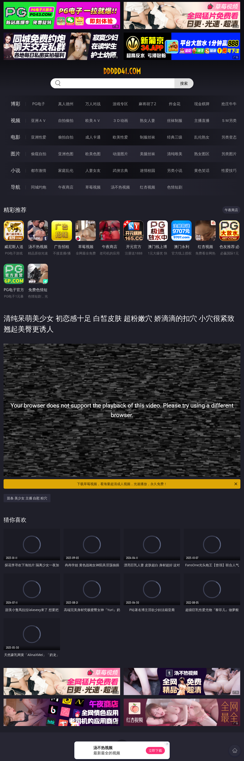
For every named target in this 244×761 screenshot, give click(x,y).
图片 (15, 153)
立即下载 (155, 750)
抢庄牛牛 (229, 103)
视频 (15, 120)
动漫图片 (120, 153)
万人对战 (93, 103)
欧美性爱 (120, 137)
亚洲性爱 (38, 137)
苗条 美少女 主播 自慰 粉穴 (27, 498)
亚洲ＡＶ (38, 120)
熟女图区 (201, 153)
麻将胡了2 (147, 103)
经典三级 (174, 137)
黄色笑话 (201, 170)
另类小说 (174, 170)
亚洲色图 (65, 153)
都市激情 (38, 170)
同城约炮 (38, 187)
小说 (15, 170)
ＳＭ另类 (229, 120)
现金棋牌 (201, 103)
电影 (15, 137)
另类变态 (229, 137)
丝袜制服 (174, 120)
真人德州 (65, 103)
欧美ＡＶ (93, 120)
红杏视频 (147, 187)
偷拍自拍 (65, 137)
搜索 (184, 83)
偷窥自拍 (38, 153)
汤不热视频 (120, 187)
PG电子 (38, 103)
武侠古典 (120, 170)
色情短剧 (174, 187)
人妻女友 (93, 170)
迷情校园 (147, 170)
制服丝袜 (147, 137)
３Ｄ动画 (120, 120)
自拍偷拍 (65, 120)
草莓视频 (93, 187)
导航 (15, 187)
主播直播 (201, 120)
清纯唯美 (174, 153)
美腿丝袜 (147, 153)
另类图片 (229, 153)
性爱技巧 (229, 170)
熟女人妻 (147, 120)
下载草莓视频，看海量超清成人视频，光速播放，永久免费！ (157, 484)
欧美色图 (93, 153)
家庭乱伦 (65, 170)
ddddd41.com (122, 71)
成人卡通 (93, 137)
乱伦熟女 (201, 137)
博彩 (15, 103)
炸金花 (174, 103)
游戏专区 (120, 103)
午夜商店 (65, 187)
